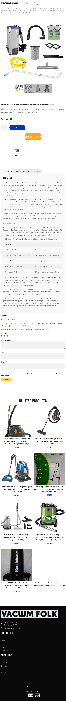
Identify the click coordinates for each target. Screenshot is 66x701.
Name (4, 352)
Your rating (6, 333)
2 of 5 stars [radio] (5, 335)
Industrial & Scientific (13, 8)
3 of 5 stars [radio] (8, 335)
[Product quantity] (4, 127)
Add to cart (17, 127)
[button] (26, 2)
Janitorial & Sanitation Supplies (32, 8)
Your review (6, 340)
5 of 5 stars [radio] (14, 335)
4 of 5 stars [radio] (11, 335)
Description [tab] (8, 171)
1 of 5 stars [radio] (2, 335)
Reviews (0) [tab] (36, 171)
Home (3, 8)
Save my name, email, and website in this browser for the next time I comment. (29, 375)
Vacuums (12, 10)
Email (4, 362)
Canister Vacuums (22, 10)
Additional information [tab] (23, 171)
